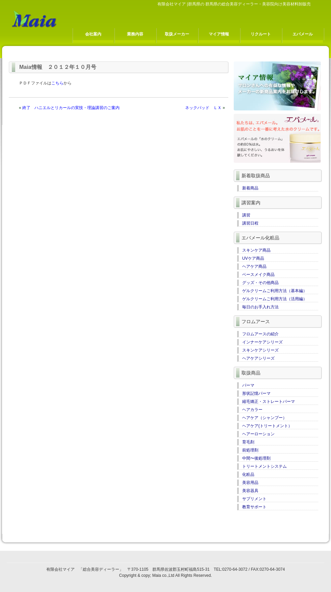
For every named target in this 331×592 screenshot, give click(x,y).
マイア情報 (219, 34)
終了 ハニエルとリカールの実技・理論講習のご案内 (71, 107)
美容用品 (250, 482)
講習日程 (250, 223)
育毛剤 (248, 442)
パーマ (248, 385)
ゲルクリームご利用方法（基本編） (274, 290)
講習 (246, 215)
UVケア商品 (253, 258)
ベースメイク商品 (258, 274)
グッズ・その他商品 (260, 282)
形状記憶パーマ (256, 393)
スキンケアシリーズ (260, 350)
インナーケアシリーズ (262, 342)
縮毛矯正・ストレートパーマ (268, 401)
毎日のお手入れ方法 (260, 307)
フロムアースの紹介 (260, 334)
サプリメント (254, 498)
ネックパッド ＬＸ (203, 107)
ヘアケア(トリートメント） (267, 425)
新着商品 (250, 188)
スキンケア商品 (256, 250)
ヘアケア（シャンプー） (264, 417)
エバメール (302, 34)
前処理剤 (250, 450)
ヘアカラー (252, 409)
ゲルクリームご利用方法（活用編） (274, 299)
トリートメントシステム (264, 466)
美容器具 (250, 490)
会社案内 (93, 34)
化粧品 (248, 474)
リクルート (261, 34)
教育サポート (254, 507)
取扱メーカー (177, 34)
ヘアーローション (258, 434)
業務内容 (135, 34)
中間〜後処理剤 (256, 458)
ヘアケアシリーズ (258, 358)
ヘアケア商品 (254, 266)
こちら (57, 83)
